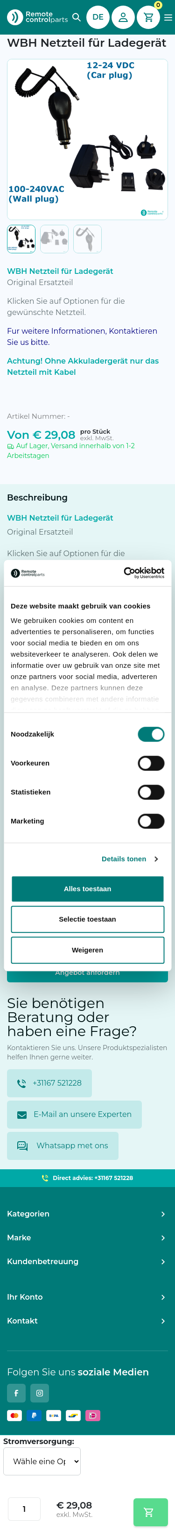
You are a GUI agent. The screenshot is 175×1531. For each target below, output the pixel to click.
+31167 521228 (49, 1083)
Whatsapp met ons (62, 1146)
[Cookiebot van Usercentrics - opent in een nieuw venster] (124, 573)
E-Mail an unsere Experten (74, 1114)
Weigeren (87, 950)
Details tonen (124, 859)
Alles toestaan (88, 889)
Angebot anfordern (87, 972)
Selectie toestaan (87, 919)
